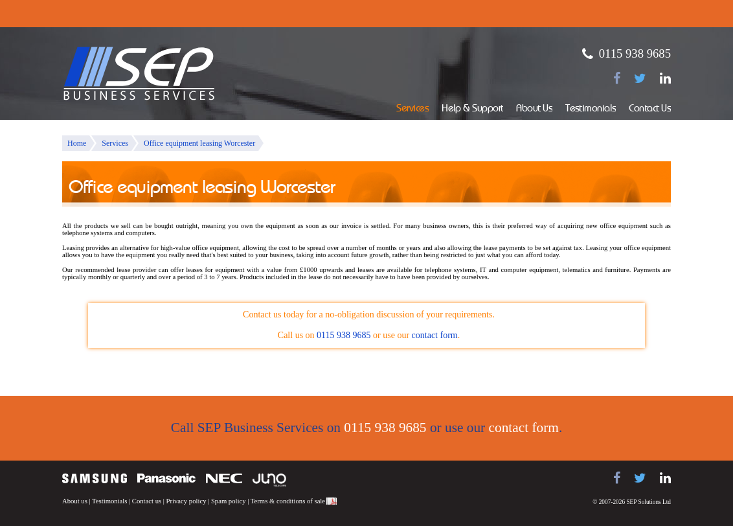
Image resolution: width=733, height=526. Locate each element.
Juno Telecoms (269, 480)
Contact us (146, 501)
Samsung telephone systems (94, 478)
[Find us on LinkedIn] (665, 78)
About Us (534, 109)
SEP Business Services (139, 74)
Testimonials (590, 109)
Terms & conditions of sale (288, 501)
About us (74, 501)
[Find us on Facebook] (616, 78)
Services (412, 109)
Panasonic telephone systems (166, 478)
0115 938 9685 (635, 53)
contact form (435, 335)
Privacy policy (186, 501)
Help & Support (472, 109)
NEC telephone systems (224, 478)
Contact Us (650, 109)
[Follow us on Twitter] (640, 78)
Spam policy (228, 501)
